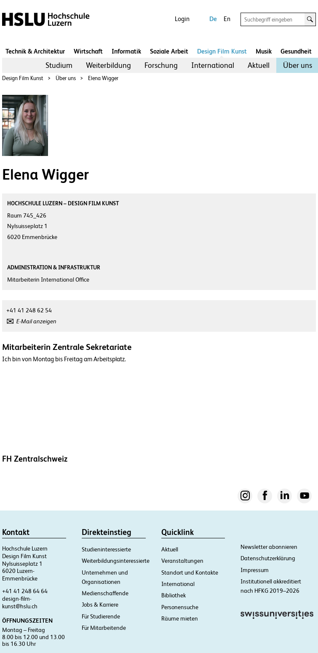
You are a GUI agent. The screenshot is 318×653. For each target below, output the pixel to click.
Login (182, 18)
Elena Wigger (103, 78)
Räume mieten (179, 618)
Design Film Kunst (222, 51)
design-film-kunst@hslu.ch (19, 602)
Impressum (255, 570)
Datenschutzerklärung (268, 558)
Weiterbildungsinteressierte (116, 560)
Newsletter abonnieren (269, 546)
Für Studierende (101, 616)
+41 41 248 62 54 (29, 310)
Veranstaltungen (182, 560)
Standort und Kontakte (189, 572)
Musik (264, 51)
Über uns (297, 65)
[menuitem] (59, 65)
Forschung (161, 65)
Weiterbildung (108, 65)
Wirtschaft (88, 51)
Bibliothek (173, 595)
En (227, 18)
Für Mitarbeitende (104, 627)
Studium (58, 65)
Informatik (126, 51)
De (213, 18)
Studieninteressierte (106, 549)
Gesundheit (296, 51)
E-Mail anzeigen (36, 321)
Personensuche (179, 607)
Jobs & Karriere (100, 604)
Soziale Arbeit (169, 51)
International (212, 65)
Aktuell (259, 65)
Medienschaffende (105, 593)
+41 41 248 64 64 (25, 591)
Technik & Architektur (35, 51)
